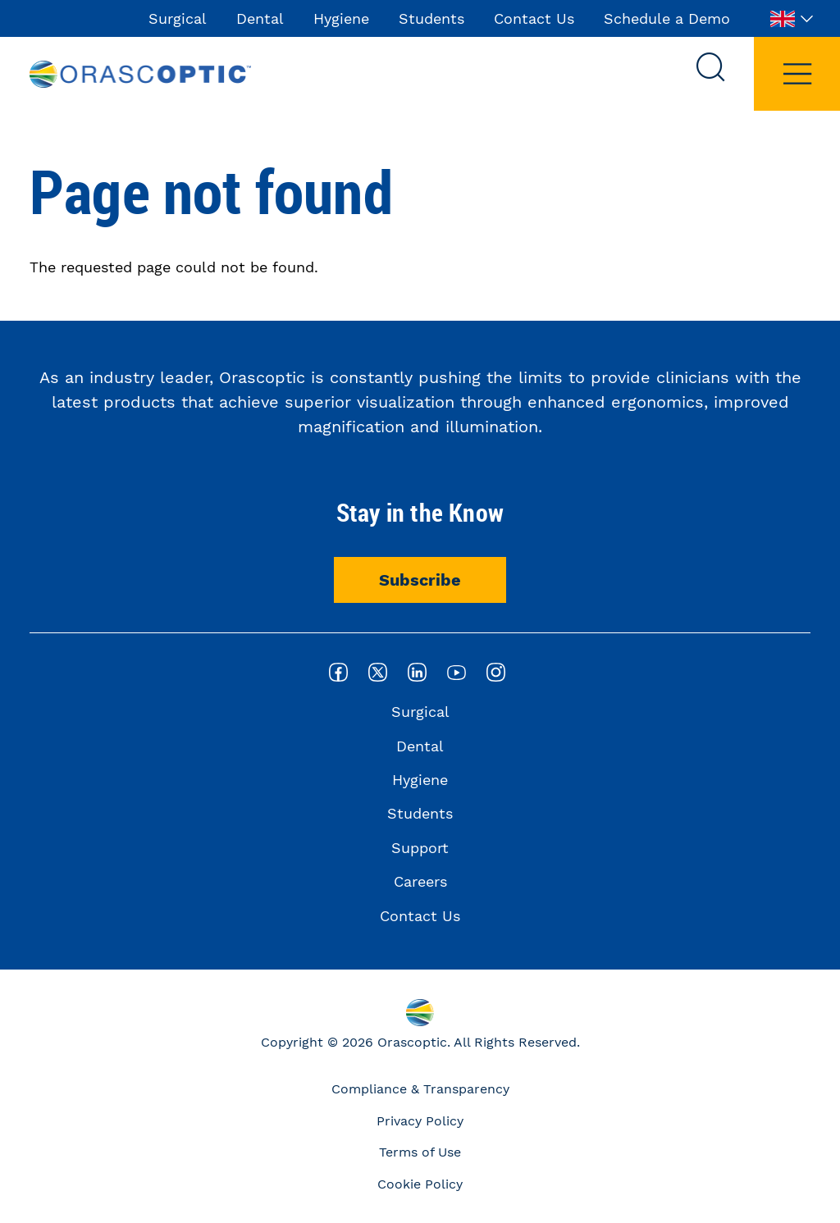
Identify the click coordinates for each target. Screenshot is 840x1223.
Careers (420, 881)
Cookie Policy (420, 1184)
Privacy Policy (420, 1121)
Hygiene (341, 18)
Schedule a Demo (667, 18)
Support (420, 847)
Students (431, 18)
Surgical (177, 18)
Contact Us (534, 18)
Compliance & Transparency (420, 1089)
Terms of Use (420, 1152)
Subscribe (420, 580)
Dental (260, 18)
